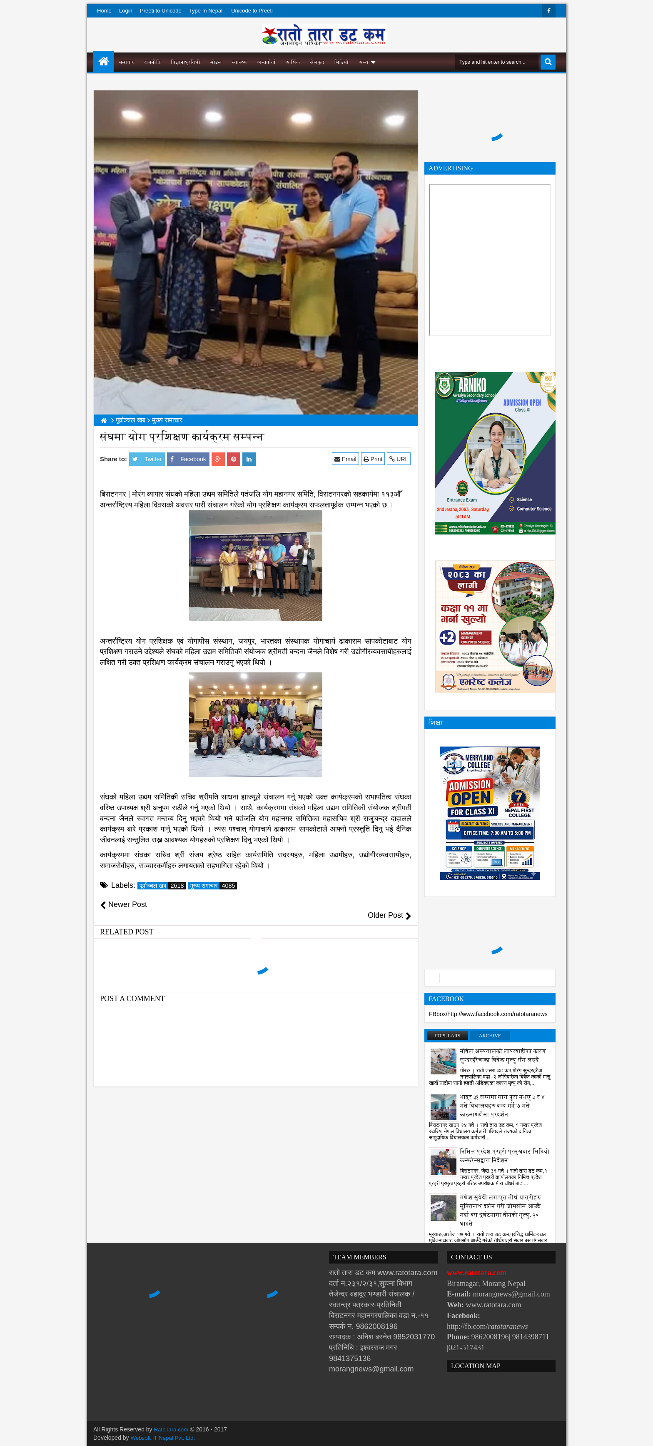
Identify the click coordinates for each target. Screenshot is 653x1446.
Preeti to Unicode (161, 10)
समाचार (126, 62)
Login (125, 10)
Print (373, 459)
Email (346, 459)
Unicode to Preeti (252, 10)
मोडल (216, 62)
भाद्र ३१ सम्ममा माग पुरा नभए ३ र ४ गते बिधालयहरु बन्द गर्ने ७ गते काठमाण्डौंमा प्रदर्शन (502, 1106)
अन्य (364, 62)
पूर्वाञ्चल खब (163, 885)
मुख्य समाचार (213, 885)
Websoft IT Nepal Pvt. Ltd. (165, 1437)
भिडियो (341, 62)
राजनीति (152, 62)
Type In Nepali (206, 10)
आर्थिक (293, 62)
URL (399, 459)
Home (104, 10)
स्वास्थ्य (239, 62)
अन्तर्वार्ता (266, 62)
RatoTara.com (172, 1429)
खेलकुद (317, 62)
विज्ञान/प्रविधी (186, 62)
